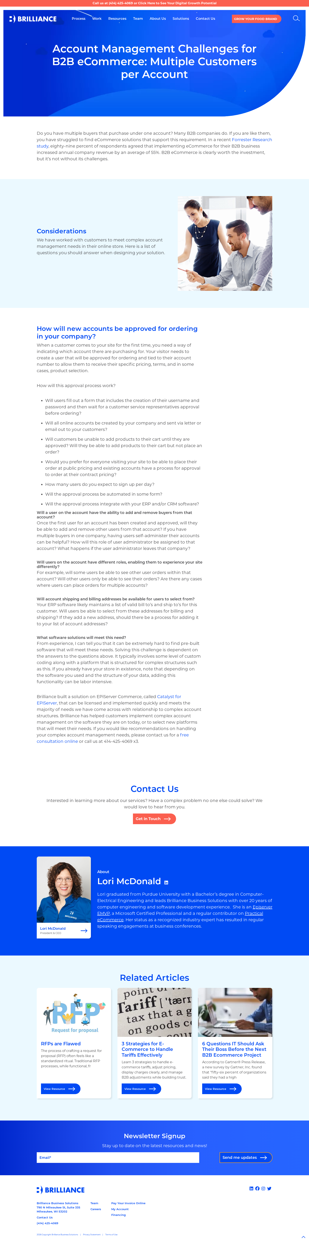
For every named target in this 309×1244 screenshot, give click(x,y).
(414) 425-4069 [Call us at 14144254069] (47, 1223)
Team (94, 1203)
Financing (118, 1215)
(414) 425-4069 (121, 3)
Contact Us (45, 1217)
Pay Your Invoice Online (128, 1203)
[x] (269, 1188)
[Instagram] (263, 1188)
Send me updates (240, 1157)
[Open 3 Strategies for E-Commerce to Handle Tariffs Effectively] (154, 1043)
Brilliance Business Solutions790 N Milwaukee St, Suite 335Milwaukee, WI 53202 (58, 1207)
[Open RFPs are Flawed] (74, 1043)
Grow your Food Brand (255, 19)
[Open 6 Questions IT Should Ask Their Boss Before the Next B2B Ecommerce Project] (235, 1043)
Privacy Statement (92, 1234)
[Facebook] (258, 1188)
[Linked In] (252, 1188)
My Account (120, 1209)
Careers (95, 1209)
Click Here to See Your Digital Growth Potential (177, 3)
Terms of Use (111, 1234)
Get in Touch (148, 818)
